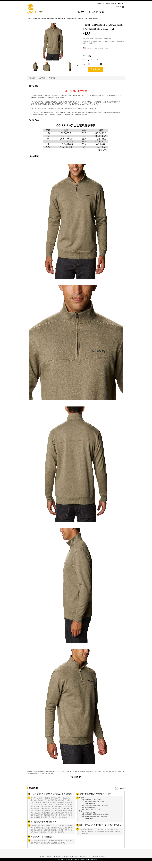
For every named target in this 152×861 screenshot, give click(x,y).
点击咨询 (48, 856)
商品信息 (32, 78)
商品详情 (52, 78)
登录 (112, 3)
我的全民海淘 (100, 3)
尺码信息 (42, 78)
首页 (29, 18)
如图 (89, 56)
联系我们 (102, 856)
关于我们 (95, 856)
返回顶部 (76, 777)
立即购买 (95, 69)
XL (97, 60)
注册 (115, 3)
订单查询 (107, 3)
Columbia (35, 18)
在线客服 (118, 6)
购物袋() (120, 3)
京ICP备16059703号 (91, 859)
